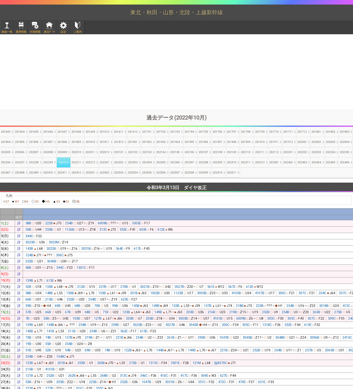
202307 (189, 162)
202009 (62, 152)
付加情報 (35, 31)
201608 (76, 131)
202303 (133, 162)
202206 (5, 162)
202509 (203, 172)
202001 (302, 142)
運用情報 (21, 31)
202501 (90, 172)
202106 (189, 152)
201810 (90, 142)
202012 (104, 152)
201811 (104, 142)
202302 (118, 162)
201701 (147, 131)
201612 (133, 131)
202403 (302, 162)
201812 (118, 142)
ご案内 (78, 31)
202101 (118, 152)
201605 (34, 131)
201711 (288, 131)
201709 (260, 131)
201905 (189, 142)
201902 (147, 142)
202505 (147, 172)
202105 (175, 152)
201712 (302, 131)
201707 (231, 131)
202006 (20, 152)
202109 (231, 152)
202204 (330, 152)
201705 (203, 131)
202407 (5, 172)
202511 (231, 172)
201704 (189, 131)
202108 (217, 152)
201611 (118, 131)
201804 (5, 142)
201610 (104, 131)
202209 (48, 162)
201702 (161, 131)
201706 (217, 131)
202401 (274, 162)
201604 (20, 131)
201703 (175, 131)
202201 (288, 152)
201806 (34, 142)
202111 (260, 152)
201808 (62, 142)
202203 (316, 152)
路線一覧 (7, 31)
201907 (217, 142)
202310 (231, 162)
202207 (20, 162)
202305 (161, 162)
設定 (63, 31)
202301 (104, 162)
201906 (203, 142)
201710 (274, 131)
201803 (344, 131)
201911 (274, 142)
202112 (274, 152)
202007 (34, 152)
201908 (231, 142)
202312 (260, 162)
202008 (48, 152)
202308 (203, 162)
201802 (330, 131)
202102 (133, 152)
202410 (48, 172)
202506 (161, 172)
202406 (344, 162)
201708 (245, 131)
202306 (175, 162)
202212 (90, 162)
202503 (118, 172)
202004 (344, 142)
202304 (147, 162)
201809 (76, 142)
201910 (260, 142)
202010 (76, 152)
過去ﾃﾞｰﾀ (49, 31)
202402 (288, 162)
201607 (62, 131)
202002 (316, 142)
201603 (5, 131)
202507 (175, 172)
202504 (133, 172)
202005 (5, 152)
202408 (20, 172)
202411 (62, 172)
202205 (344, 152)
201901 (133, 142)
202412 (76, 172)
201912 (288, 142)
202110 (245, 152)
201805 (20, 142)
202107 (203, 152)
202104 (161, 152)
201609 (90, 131)
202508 (189, 172)
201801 (316, 131)
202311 (245, 162)
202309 (217, 162)
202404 (316, 162)
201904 (175, 142)
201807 (48, 142)
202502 (104, 172)
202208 (34, 162)
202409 (34, 172)
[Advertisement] (176, 71)
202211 (76, 162)
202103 (147, 152)
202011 (90, 152)
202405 (330, 162)
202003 (330, 142)
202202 (302, 152)
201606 (48, 131)
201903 (161, 142)
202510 (217, 172)
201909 (245, 142)
